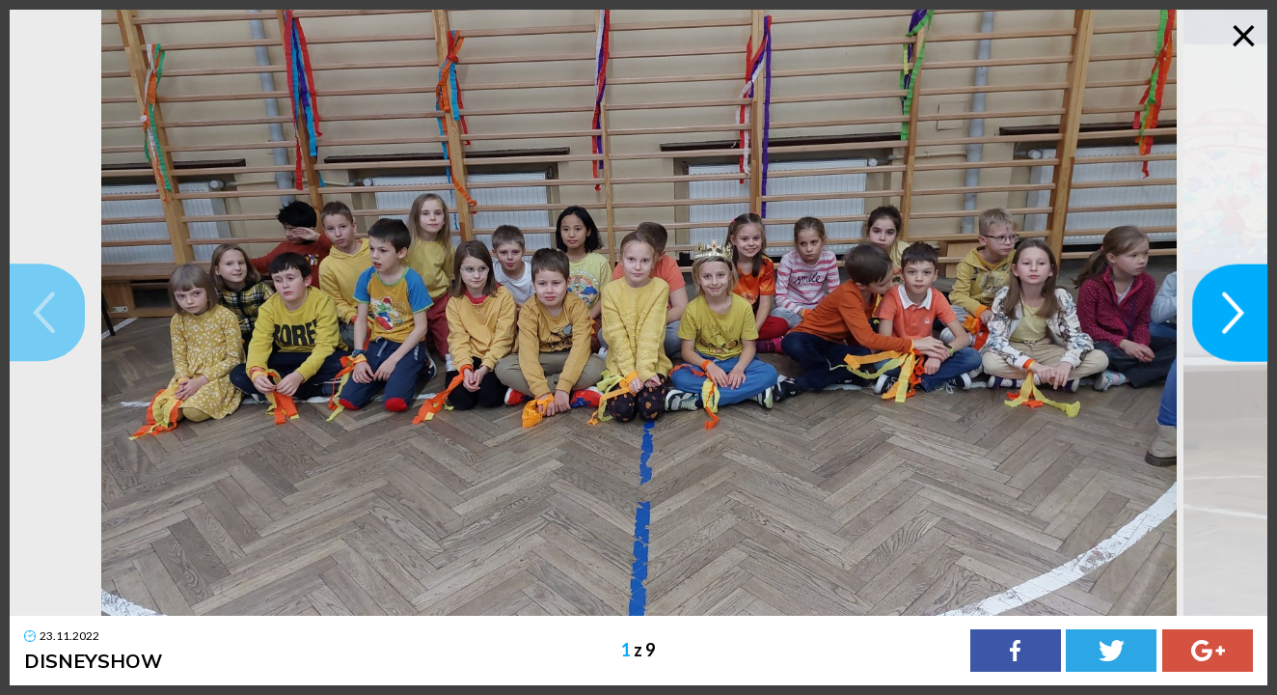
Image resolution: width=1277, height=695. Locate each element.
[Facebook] (1015, 650)
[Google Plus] (1207, 650)
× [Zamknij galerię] (1244, 34)
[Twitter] (1111, 650)
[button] (47, 312)
